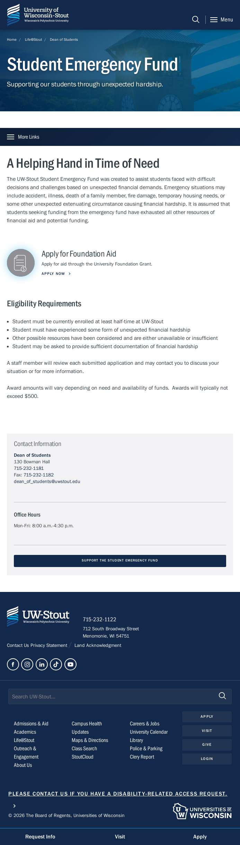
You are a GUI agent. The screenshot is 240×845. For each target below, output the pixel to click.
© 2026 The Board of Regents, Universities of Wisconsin (66, 816)
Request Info (40, 837)
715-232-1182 (39, 475)
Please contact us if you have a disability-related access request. (118, 794)
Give (206, 745)
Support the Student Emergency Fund (120, 561)
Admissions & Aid (31, 724)
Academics (25, 732)
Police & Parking (146, 749)
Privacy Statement (49, 646)
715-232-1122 (100, 620)
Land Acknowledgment (97, 646)
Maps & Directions (90, 740)
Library (136, 740)
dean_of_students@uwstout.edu (47, 481)
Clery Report (142, 757)
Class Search (84, 749)
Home (12, 39)
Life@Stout (33, 39)
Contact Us (18, 646)
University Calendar (149, 732)
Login (207, 759)
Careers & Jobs (144, 724)
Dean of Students (64, 39)
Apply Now (54, 273)
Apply (207, 717)
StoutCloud (83, 757)
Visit (207, 731)
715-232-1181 (29, 468)
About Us (23, 765)
